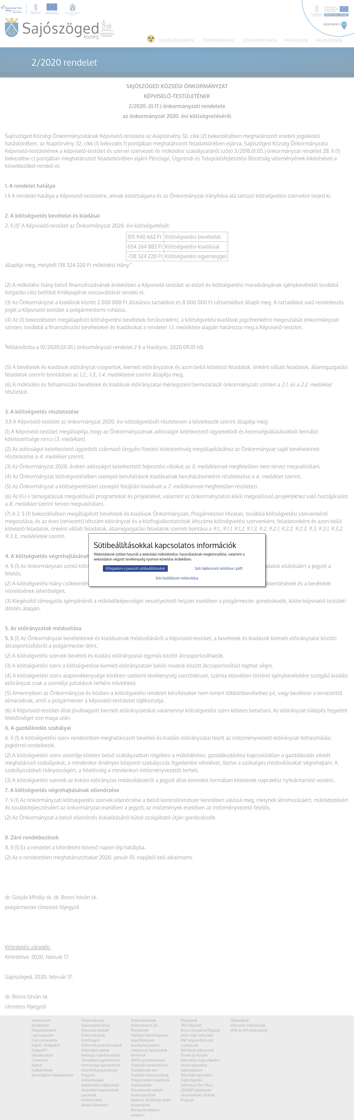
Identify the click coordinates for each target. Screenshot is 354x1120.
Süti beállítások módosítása (177, 578)
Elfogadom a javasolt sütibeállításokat (135, 568)
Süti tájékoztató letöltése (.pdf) (219, 568)
